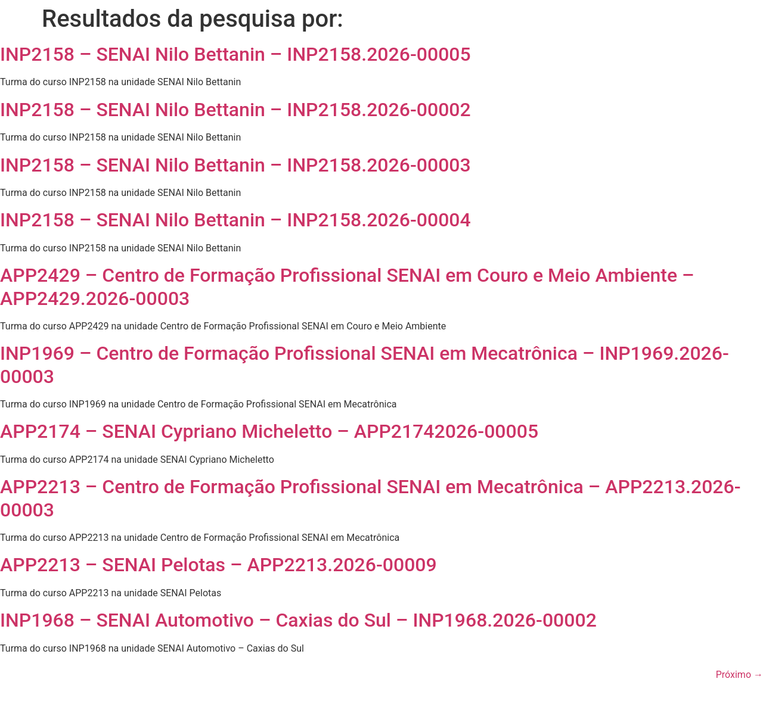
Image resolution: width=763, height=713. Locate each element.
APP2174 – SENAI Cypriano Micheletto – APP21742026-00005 (269, 431)
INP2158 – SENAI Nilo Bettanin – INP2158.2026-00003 (235, 165)
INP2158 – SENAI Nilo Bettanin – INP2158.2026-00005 (235, 54)
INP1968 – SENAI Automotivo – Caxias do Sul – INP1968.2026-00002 (298, 620)
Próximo (739, 674)
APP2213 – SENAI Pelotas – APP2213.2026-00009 (218, 564)
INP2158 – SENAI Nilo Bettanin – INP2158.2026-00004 (235, 219)
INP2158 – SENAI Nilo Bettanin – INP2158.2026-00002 (235, 109)
